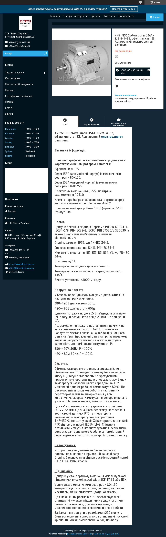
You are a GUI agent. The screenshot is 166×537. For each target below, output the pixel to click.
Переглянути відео (123, 9)
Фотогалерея (12, 78)
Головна (55, 16)
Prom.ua (98, 531)
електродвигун (112, 137)
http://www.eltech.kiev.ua (21, 264)
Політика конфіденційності (106, 534)
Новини (9, 101)
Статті (8, 107)
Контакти (109, 16)
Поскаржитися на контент (79, 534)
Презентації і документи (19, 84)
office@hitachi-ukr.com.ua (21, 268)
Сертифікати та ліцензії (18, 96)
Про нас (95, 16)
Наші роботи (126, 16)
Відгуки (9, 113)
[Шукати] (45, 53)
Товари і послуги (73, 16)
